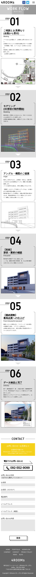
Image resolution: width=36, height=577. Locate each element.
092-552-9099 (20, 567)
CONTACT (16, 552)
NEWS (15, 554)
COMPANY (7, 552)
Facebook (23, 2)
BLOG (21, 554)
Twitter (27, 2)
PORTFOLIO (16, 549)
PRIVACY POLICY (26, 552)
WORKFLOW (26, 549)
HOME (8, 549)
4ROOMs (7, 2)
